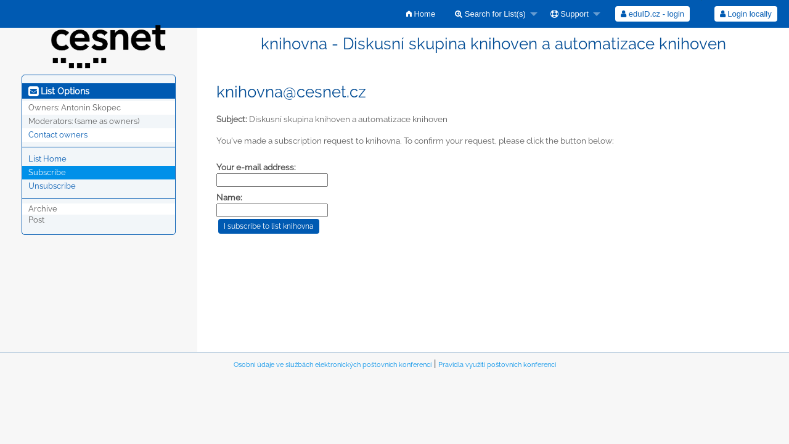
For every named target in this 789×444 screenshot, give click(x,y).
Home (420, 13)
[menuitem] (420, 14)
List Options (58, 91)
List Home (47, 158)
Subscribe (47, 172)
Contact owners (58, 134)
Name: (229, 197)
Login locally (746, 13)
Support (569, 13)
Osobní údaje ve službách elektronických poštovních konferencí (332, 365)
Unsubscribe (52, 186)
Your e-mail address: (256, 167)
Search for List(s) (490, 13)
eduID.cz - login (652, 13)
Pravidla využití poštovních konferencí (497, 365)
